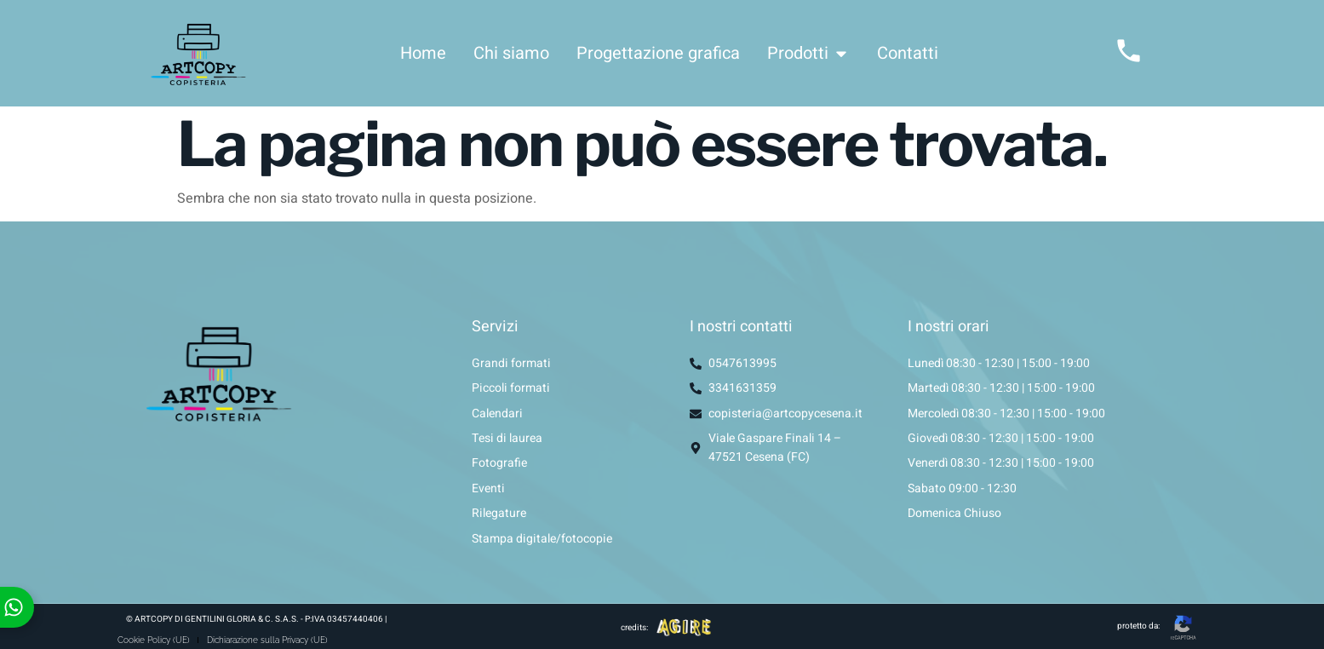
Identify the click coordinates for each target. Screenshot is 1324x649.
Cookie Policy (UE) (153, 640)
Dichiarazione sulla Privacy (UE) (268, 640)
